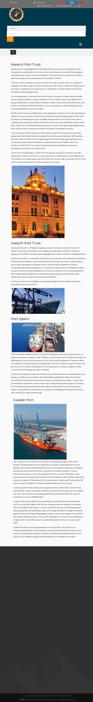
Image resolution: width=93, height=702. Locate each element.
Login (79, 6)
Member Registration (64, 6)
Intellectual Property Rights (60, 696)
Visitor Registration (43, 6)
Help (13, 3)
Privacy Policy (43, 696)
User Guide (39, 3)
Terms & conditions (29, 696)
